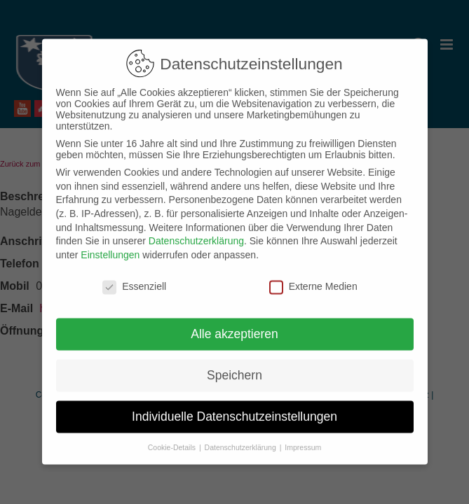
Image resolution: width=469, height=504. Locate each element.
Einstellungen (110, 244)
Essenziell (134, 275)
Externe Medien (313, 275)
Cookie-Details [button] (173, 437)
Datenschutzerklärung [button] (241, 437)
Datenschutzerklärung (196, 230)
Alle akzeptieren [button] (234, 323)
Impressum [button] (303, 437)
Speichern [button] (234, 365)
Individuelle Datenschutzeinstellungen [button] (234, 406)
